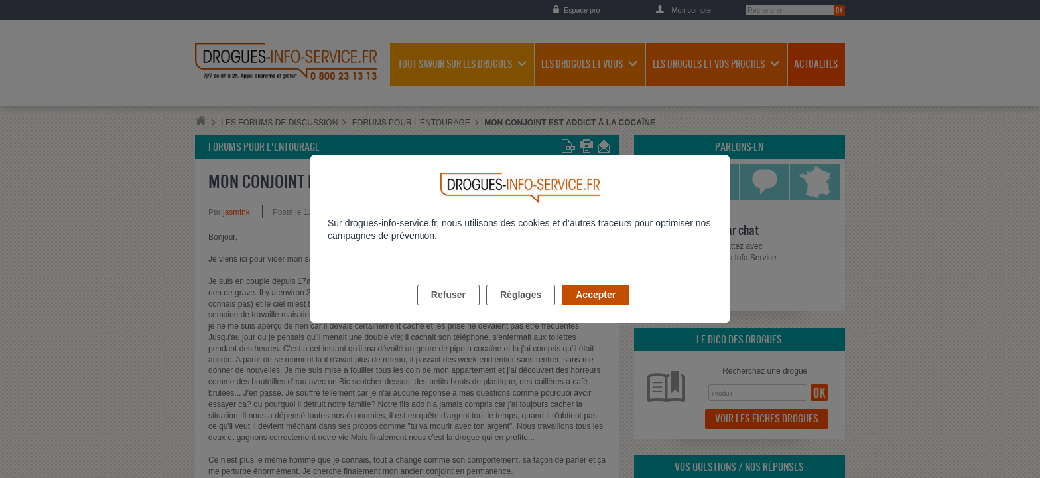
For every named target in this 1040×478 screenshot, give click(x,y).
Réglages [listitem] (520, 310)
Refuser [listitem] (448, 310)
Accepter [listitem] (596, 310)
